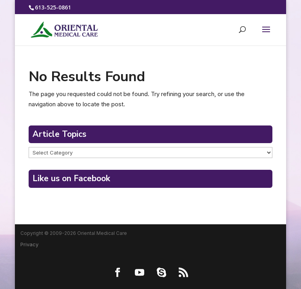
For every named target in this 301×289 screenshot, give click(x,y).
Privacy (29, 244)
